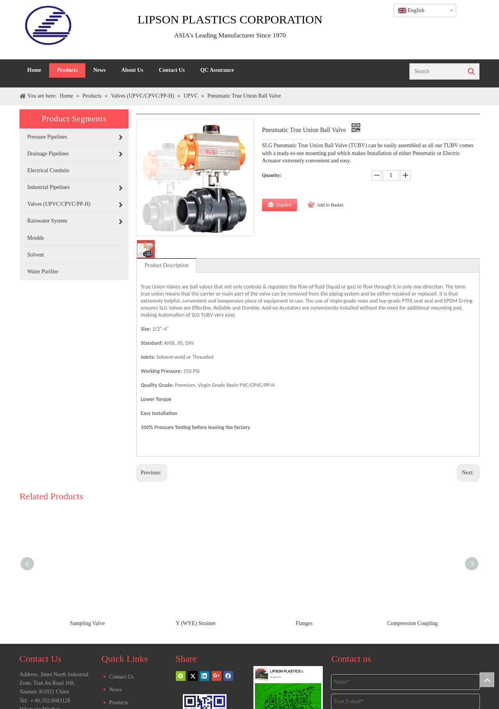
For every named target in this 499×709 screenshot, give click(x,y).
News (99, 70)
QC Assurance (217, 70)
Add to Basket (330, 205)
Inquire (283, 205)
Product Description (166, 265)
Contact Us (172, 70)
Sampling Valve (87, 623)
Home (34, 70)
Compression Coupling (412, 623)
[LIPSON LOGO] (48, 29)
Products (67, 70)
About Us (132, 70)
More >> (76, 659)
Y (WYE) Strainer (196, 623)
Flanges (304, 623)
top (487, 679)
